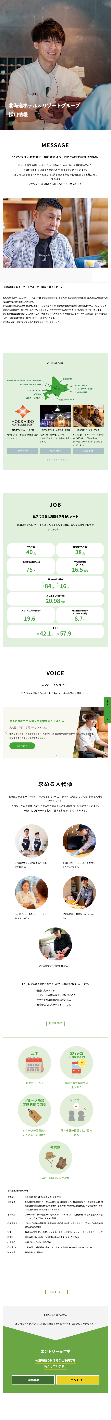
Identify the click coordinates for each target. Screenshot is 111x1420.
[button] (45, 459)
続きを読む (22, 745)
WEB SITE (23, 451)
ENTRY (107, 703)
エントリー (78, 1380)
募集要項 (33, 1380)
